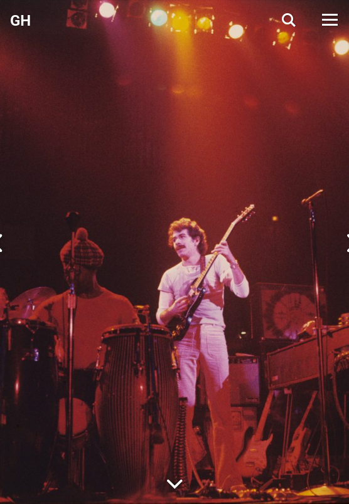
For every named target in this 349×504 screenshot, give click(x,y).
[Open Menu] (329, 19)
